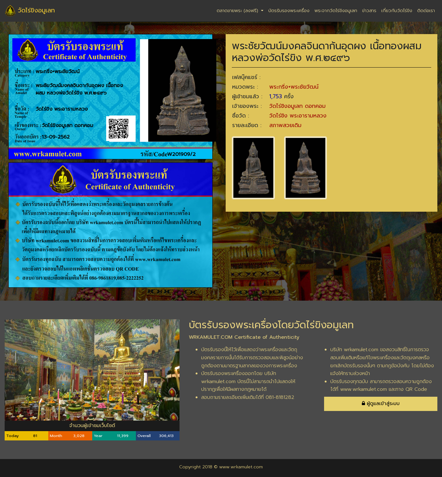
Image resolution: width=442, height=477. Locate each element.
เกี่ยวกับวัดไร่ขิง (396, 10)
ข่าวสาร (369, 10)
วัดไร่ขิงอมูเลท (30, 11)
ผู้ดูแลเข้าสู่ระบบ (381, 403)
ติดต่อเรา (426, 10)
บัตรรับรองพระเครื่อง (289, 10)
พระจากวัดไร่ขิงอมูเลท (335, 10)
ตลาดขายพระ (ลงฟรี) (238, 10)
